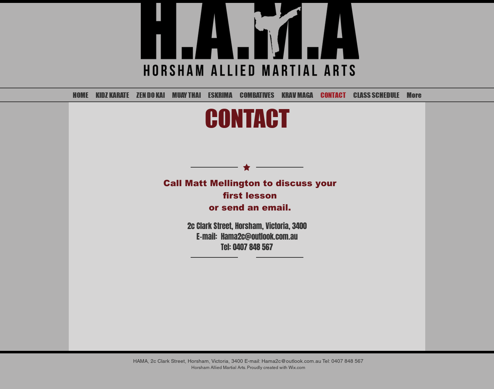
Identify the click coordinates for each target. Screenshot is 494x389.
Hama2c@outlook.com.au (259, 236)
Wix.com (296, 367)
